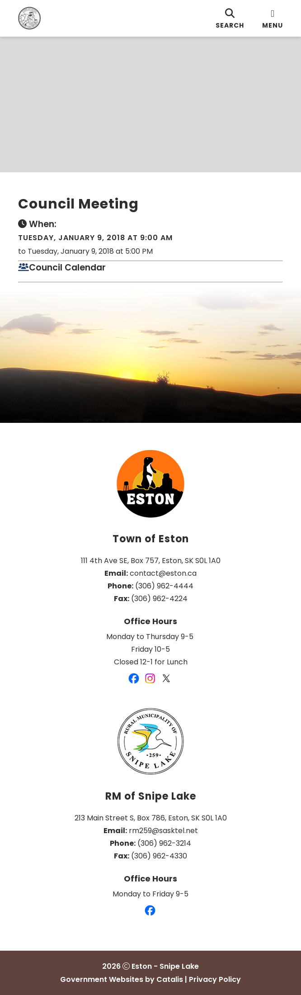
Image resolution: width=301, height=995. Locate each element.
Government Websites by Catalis (121, 979)
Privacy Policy (215, 979)
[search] (230, 18)
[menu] (272, 18)
